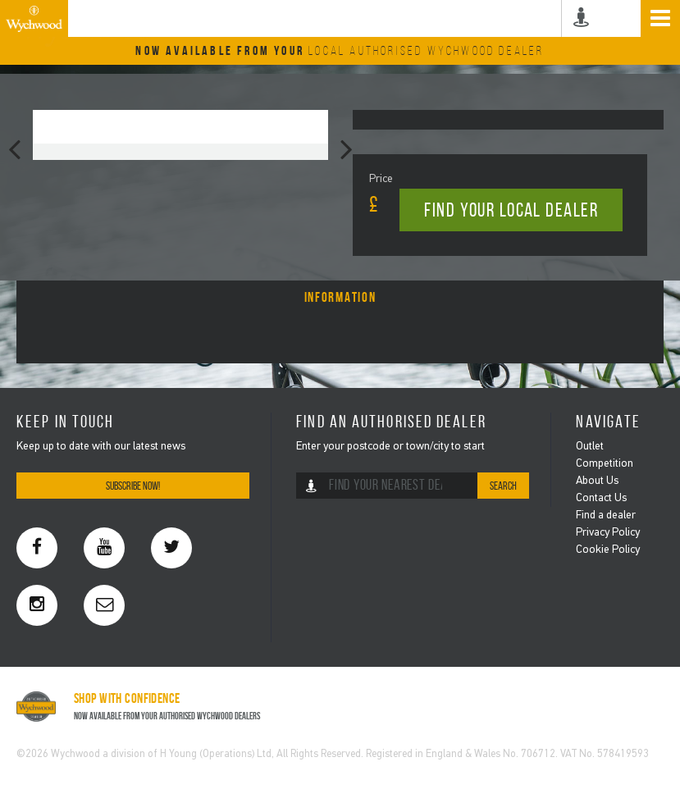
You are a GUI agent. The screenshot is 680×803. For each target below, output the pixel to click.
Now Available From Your (339, 50)
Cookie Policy (608, 550)
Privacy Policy (608, 533)
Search (503, 486)
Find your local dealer (511, 210)
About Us (597, 481)
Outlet (590, 446)
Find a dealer (606, 515)
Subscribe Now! (133, 486)
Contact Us (601, 498)
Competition (604, 464)
